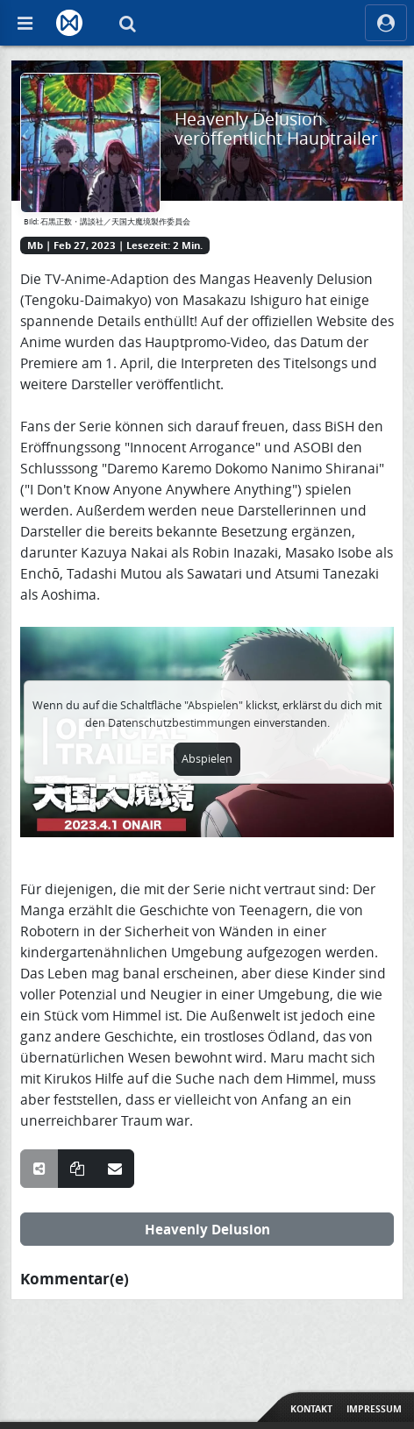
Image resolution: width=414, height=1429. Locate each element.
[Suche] (127, 22)
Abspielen (207, 758)
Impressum (374, 1409)
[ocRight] (386, 22)
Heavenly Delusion (207, 1229)
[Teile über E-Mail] (115, 1168)
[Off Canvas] (25, 22)
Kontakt (311, 1409)
